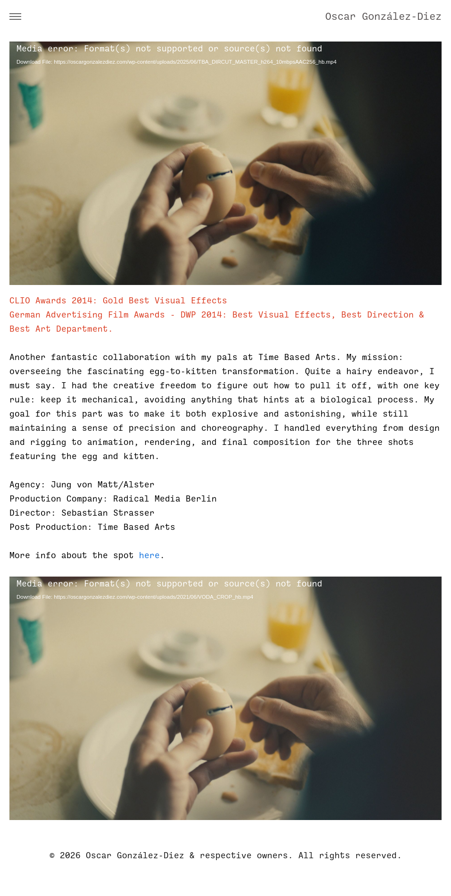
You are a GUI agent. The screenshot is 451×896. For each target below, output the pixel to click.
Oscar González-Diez (383, 16)
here (149, 555)
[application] (225, 163)
